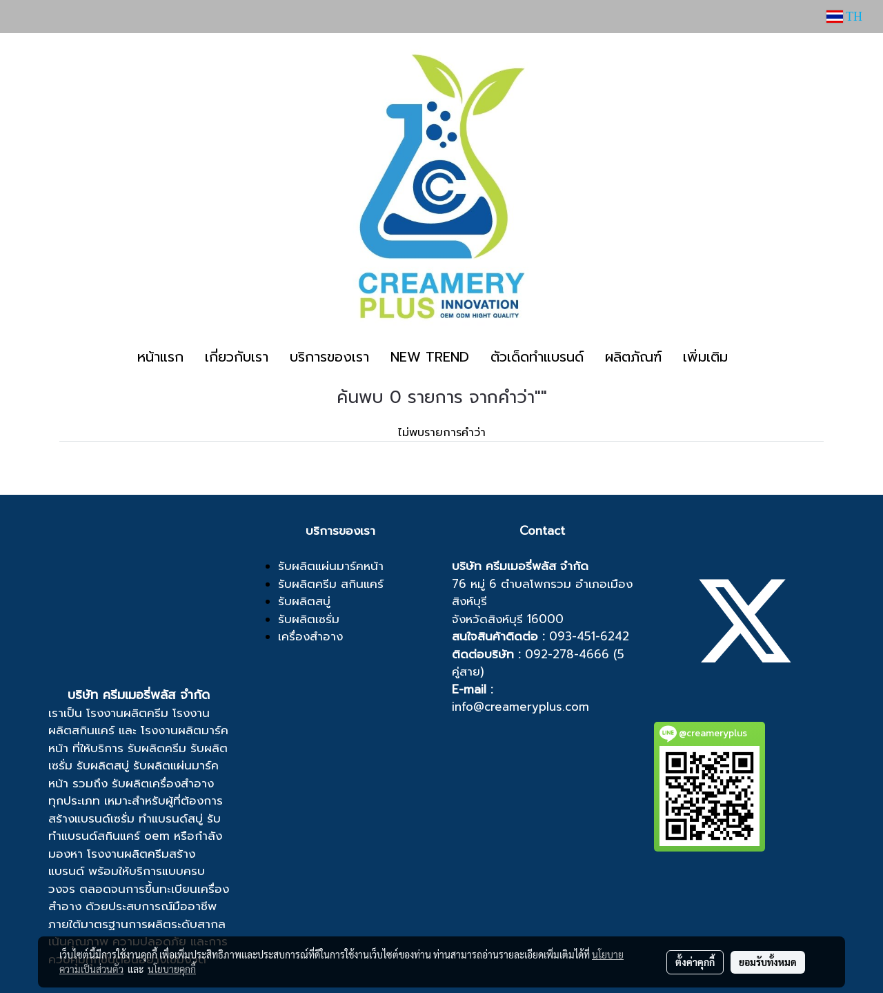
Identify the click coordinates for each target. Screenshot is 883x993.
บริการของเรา (329, 356)
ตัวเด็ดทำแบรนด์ (537, 356)
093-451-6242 (589, 636)
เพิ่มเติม (705, 356)
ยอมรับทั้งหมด (768, 962)
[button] (750, 356)
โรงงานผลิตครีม (127, 713)
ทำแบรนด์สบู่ (171, 818)
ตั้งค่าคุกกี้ (695, 962)
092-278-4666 (567, 654)
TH (844, 16)
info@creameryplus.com (520, 707)
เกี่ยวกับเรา (236, 356)
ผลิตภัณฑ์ (633, 356)
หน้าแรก (160, 356)
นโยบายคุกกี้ (172, 969)
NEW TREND (429, 356)
